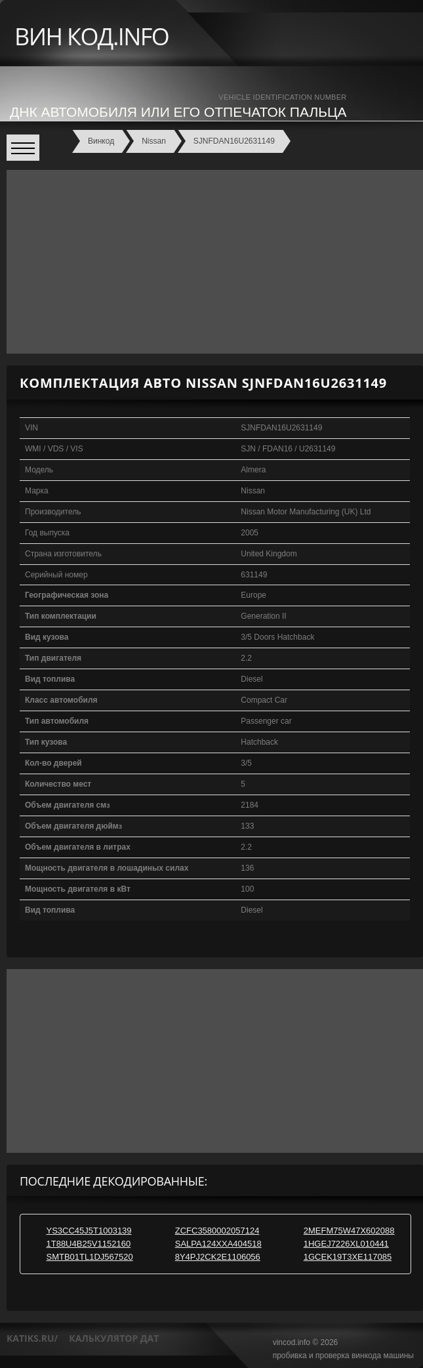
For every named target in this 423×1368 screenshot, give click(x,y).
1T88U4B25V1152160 (88, 1244)
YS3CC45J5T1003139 (88, 1230)
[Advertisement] (211, 262)
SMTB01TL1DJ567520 (89, 1257)
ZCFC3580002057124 (217, 1230)
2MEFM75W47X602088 (349, 1230)
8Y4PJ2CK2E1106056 (217, 1257)
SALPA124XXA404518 (218, 1244)
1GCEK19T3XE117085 (348, 1257)
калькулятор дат (114, 1338)
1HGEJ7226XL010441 (346, 1244)
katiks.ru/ (32, 1338)
